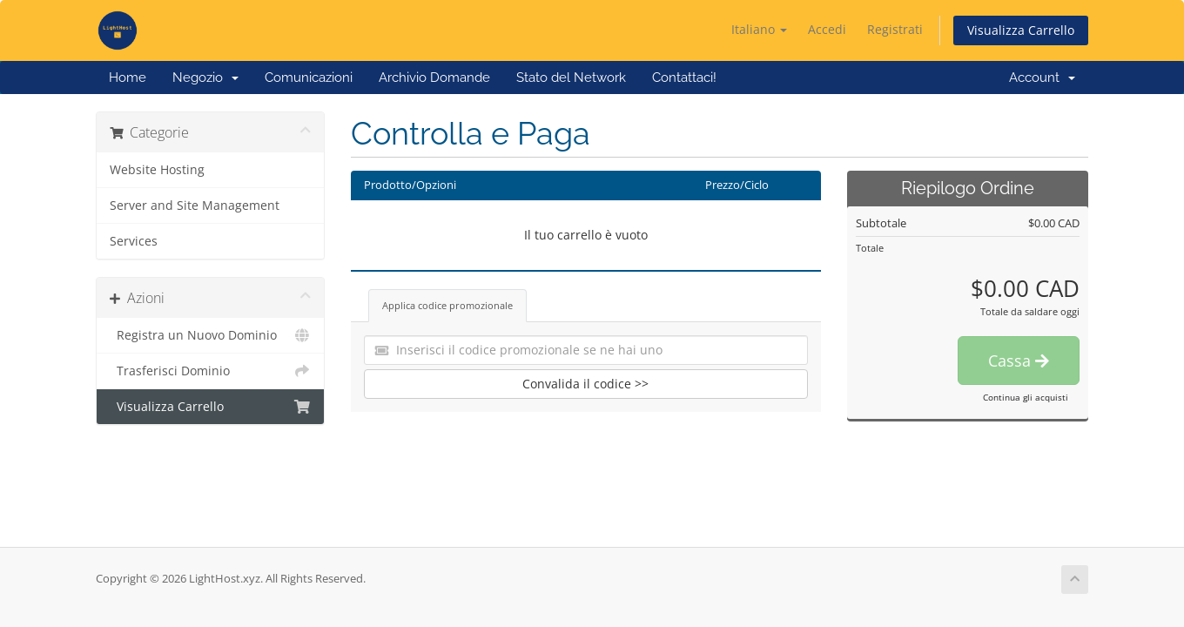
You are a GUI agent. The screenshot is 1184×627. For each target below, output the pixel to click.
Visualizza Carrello (1020, 30)
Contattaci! (684, 77)
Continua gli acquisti (1025, 397)
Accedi (827, 29)
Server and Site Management (194, 205)
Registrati (895, 29)
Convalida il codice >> (585, 383)
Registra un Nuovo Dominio (210, 335)
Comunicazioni (309, 77)
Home (127, 77)
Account (1042, 77)
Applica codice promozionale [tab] (447, 305)
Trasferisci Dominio (210, 371)
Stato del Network (571, 77)
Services (134, 241)
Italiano (759, 29)
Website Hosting (157, 170)
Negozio (205, 77)
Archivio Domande (434, 77)
